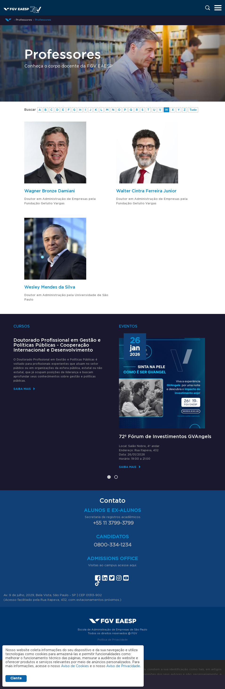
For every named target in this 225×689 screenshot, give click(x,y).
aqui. (133, 565)
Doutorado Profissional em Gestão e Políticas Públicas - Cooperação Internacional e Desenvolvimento (57, 345)
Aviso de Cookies (75, 666)
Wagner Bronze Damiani (49, 191)
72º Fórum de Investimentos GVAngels (165, 436)
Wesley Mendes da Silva (49, 287)
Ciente (16, 678)
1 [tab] (109, 477)
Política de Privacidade (113, 639)
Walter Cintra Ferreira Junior (146, 191)
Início (8, 20)
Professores (43, 20)
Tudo (193, 109)
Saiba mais (22, 388)
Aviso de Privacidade (123, 666)
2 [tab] (116, 477)
